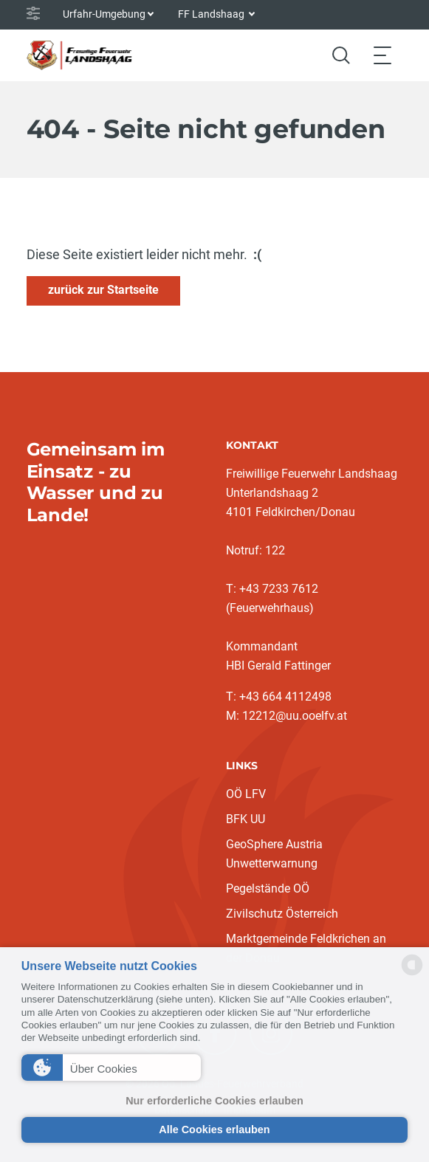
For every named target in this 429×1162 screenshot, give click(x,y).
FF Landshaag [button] (212, 14)
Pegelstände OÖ (267, 888)
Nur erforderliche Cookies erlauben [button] (214, 1101)
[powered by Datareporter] (412, 974)
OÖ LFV (246, 794)
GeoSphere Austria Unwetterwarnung (274, 853)
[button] (111, 1067)
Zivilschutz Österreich (282, 914)
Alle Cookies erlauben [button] (214, 1129)
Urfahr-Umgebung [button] (104, 14)
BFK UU (245, 819)
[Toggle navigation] (382, 55)
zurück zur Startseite (103, 290)
